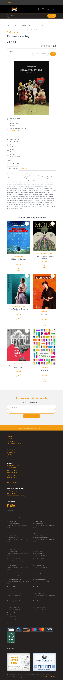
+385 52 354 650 (12, 480)
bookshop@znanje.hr (14, 523)
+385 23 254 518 (12, 475)
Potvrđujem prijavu (31, 416)
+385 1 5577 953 (12, 482)
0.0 (48, 46)
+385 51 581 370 (38, 563)
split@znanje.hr (13, 551)
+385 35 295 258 (12, 477)
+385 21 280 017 (38, 605)
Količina (11, 51)
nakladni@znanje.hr (13, 491)
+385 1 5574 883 (12, 577)
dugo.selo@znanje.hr (14, 607)
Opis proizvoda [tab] (13, 168)
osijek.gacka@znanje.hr (15, 593)
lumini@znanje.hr (39, 553)
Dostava (9, 454)
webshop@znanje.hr (13, 465)
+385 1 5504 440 (12, 470)
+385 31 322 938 (12, 591)
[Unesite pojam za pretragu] (31, 16)
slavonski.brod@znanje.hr (42, 537)
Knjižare (9, 2)
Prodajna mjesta (12, 441)
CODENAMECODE (50, 677)
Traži (52, 15)
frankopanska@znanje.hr (15, 579)
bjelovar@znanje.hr (40, 593)
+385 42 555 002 (38, 551)
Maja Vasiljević (18, 363)
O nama (9, 436)
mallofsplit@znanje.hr (40, 607)
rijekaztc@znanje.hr (40, 565)
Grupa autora (44, 311)
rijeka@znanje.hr (13, 537)
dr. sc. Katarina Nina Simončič (44, 253)
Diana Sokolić (44, 367)
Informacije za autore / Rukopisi (16, 495)
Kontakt (9, 439)
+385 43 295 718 (12, 468)
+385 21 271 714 (12, 549)
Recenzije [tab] (24, 168)
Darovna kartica (12, 457)
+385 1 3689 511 (12, 493)
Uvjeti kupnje (11, 452)
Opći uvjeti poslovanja (14, 443)
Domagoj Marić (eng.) (18, 306)
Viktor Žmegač (18, 256)
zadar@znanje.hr (13, 565)
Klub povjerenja (12, 449)
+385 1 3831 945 (12, 617)
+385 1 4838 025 (12, 605)
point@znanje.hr (13, 619)
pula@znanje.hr (39, 523)
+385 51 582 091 (12, 472)
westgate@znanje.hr (40, 579)
